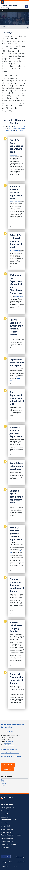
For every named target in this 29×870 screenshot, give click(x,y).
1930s (23, 128)
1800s (21, 130)
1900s (16, 130)
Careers (3, 785)
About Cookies (5, 856)
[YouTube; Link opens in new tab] (12, 731)
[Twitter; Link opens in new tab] (2, 731)
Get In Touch (8, 765)
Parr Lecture (12, 608)
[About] (3, 10)
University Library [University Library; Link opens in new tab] (6, 847)
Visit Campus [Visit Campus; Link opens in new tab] (5, 817)
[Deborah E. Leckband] (15, 250)
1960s (9, 128)
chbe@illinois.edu (9, 745)
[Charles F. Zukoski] (18, 296)
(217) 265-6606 (7, 743)
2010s (10, 126)
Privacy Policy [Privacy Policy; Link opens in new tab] (20, 857)
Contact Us (7, 769)
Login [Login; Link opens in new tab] (15, 866)
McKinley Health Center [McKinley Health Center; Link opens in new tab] (8, 841)
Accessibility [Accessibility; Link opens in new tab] (21, 862)
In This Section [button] (6, 27)
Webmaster (5, 866)
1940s (18, 128)
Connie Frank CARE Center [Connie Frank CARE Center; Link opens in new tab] (8, 844)
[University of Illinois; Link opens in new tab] (7, 798)
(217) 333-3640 (9, 741)
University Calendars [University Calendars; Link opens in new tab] (7, 829)
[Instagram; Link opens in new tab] (4, 731)
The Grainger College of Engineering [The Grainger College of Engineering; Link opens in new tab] (11, 756)
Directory (3, 783)
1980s (23, 126)
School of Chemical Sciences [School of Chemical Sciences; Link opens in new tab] (9, 749)
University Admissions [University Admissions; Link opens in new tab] (7, 808)
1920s (8, 130)
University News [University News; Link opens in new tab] (6, 814)
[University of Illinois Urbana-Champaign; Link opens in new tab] (2, 2)
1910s (12, 130)
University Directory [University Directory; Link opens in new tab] (7, 832)
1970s (5, 128)
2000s (14, 126)
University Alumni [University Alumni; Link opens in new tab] (6, 823)
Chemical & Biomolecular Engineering (12, 726)
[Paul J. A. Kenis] (13, 155)
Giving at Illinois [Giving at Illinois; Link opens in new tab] (5, 826)
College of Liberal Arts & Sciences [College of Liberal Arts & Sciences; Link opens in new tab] (10, 753)
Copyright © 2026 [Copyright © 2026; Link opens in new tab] (7, 862)
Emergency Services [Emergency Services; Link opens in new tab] (7, 838)
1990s (19, 126)
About (2, 780)
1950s (14, 128)
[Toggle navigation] (26, 6)
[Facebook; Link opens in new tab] (7, 731)
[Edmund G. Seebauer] (15, 201)
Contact (3, 782)
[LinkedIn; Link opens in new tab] (9, 731)
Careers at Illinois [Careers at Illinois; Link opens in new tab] (6, 811)
